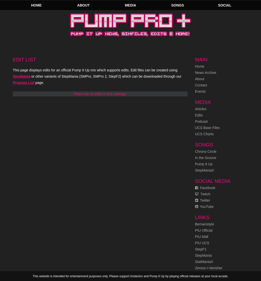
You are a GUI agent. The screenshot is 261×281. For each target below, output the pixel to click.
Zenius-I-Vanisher (208, 268)
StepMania (21, 76)
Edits (199, 115)
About (83, 5)
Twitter (202, 200)
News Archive (205, 73)
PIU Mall (201, 237)
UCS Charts (204, 134)
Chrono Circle (206, 152)
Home (36, 5)
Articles (201, 109)
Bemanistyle (204, 224)
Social (224, 5)
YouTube (204, 207)
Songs (177, 5)
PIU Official (204, 230)
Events (200, 91)
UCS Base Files (207, 128)
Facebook (205, 188)
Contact (201, 85)
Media (130, 5)
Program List (23, 83)
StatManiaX (204, 262)
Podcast (201, 121)
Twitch (202, 194)
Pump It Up (204, 164)
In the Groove (205, 158)
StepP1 (201, 249)
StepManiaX (204, 170)
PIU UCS (202, 243)
